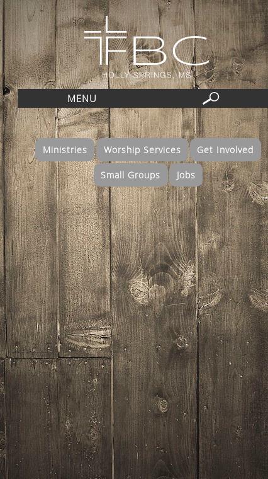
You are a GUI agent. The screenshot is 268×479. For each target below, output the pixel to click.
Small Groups (130, 175)
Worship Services (142, 150)
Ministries (65, 150)
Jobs (186, 175)
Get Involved (225, 150)
